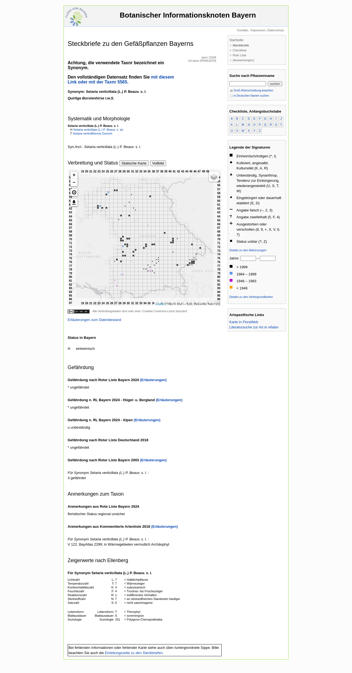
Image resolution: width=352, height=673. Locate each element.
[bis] (268, 258)
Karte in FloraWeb (243, 322)
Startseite (236, 40)
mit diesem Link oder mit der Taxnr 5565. (121, 79)
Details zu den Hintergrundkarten (251, 296)
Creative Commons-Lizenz (158, 311)
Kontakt (242, 30)
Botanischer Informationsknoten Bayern (188, 17)
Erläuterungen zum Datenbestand (94, 320)
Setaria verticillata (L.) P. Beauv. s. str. (98, 129)
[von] (248, 258)
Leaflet (159, 304)
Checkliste (240, 50)
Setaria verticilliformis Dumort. (93, 133)
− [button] (74, 182)
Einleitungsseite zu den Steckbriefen (134, 653)
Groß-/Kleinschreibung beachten (251, 90)
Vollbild (158, 163)
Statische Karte (134, 163)
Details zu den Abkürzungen (247, 250)
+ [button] (74, 175)
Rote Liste (239, 55)
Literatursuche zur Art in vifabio (253, 327)
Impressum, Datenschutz (267, 30)
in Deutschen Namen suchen (249, 95)
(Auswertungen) (243, 60)
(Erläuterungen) (153, 380)
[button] (74, 192)
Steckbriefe (241, 45)
